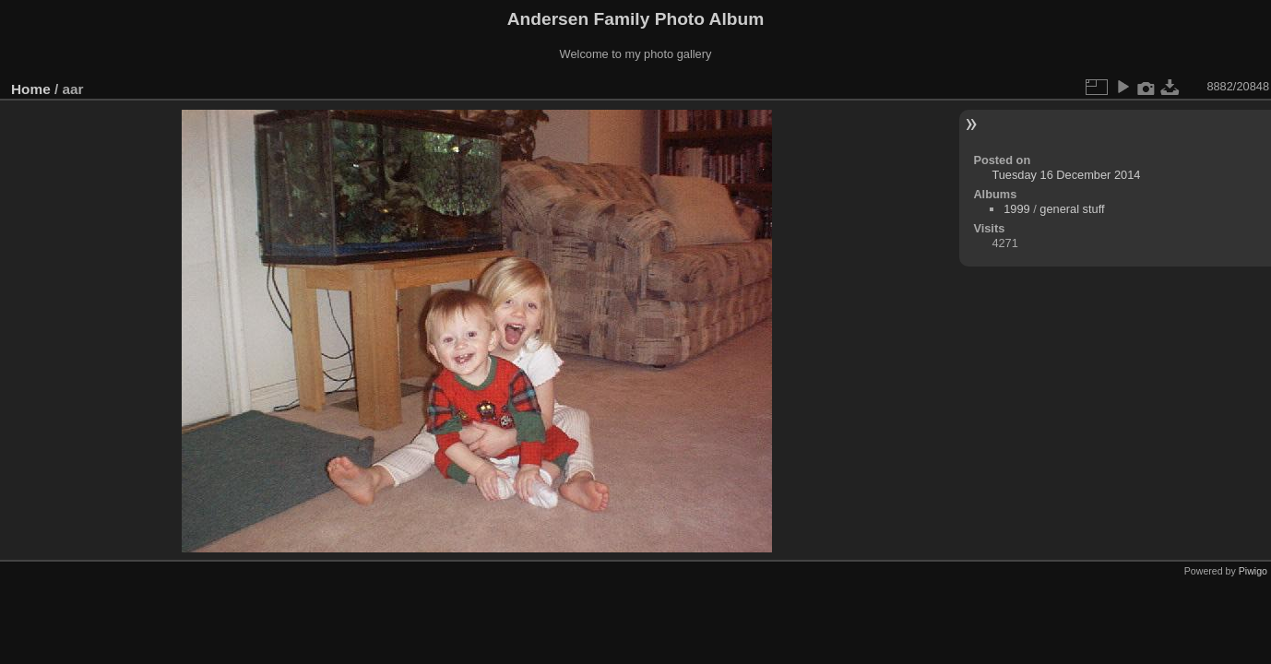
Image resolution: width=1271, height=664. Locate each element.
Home (31, 89)
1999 (1016, 209)
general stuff (1071, 209)
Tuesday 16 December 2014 (1066, 175)
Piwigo (1253, 570)
